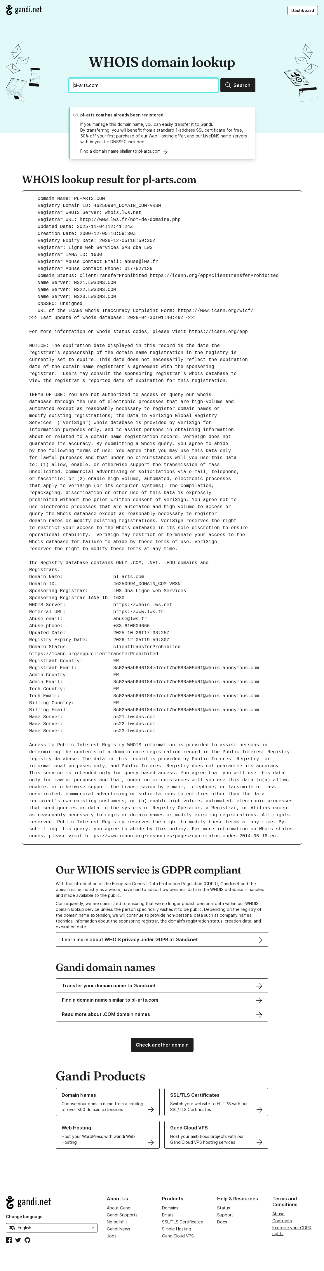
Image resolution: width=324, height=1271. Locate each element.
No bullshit (117, 1221)
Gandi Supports (122, 1214)
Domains (170, 1207)
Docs (222, 1221)
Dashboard (302, 10)
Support (225, 1214)
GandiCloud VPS (178, 1235)
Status (223, 1207)
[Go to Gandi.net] (24, 10)
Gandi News (118, 1228)
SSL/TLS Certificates (182, 1221)
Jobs (111, 1235)
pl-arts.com (92, 114)
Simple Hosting (176, 1228)
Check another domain (162, 1045)
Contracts (282, 1220)
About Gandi (119, 1207)
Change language (24, 1216)
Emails (168, 1214)
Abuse (278, 1213)
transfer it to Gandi (193, 124)
